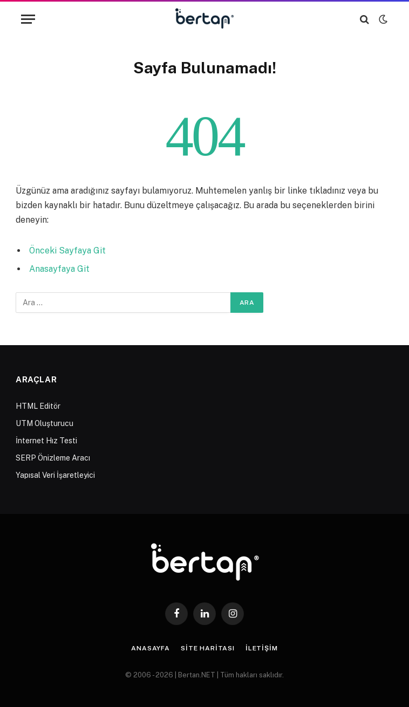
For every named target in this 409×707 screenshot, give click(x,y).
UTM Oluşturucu (44, 423)
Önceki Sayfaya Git (67, 250)
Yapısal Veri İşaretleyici (55, 475)
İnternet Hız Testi (46, 440)
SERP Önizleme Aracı (53, 458)
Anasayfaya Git (59, 269)
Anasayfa (150, 648)
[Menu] (28, 19)
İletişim (262, 648)
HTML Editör (38, 406)
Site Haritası (208, 648)
